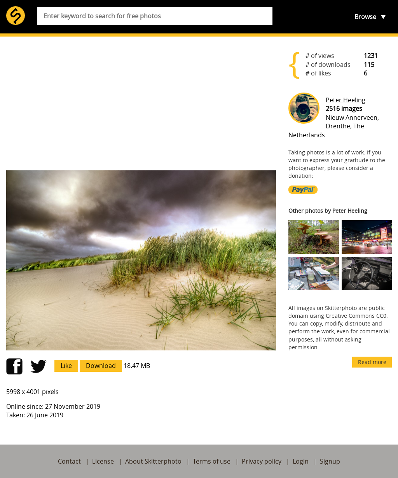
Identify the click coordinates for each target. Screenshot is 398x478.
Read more (372, 362)
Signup (330, 461)
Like (66, 365)
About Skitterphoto (153, 461)
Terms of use (211, 461)
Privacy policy (261, 461)
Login (301, 461)
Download (101, 365)
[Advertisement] (141, 103)
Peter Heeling (345, 100)
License (103, 461)
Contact (69, 461)
